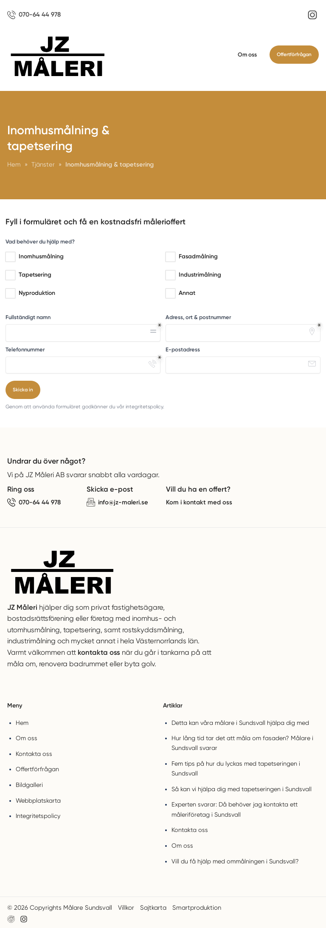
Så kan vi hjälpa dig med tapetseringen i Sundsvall (241, 789)
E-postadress (183, 349)
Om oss (247, 54)
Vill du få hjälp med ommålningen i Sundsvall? (235, 861)
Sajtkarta (153, 907)
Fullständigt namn (28, 317)
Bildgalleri (29, 784)
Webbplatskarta (38, 800)
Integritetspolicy (38, 815)
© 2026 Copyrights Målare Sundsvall (59, 907)
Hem (22, 722)
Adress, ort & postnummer (198, 317)
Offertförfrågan (294, 54)
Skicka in (23, 390)
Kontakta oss (34, 753)
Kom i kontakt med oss (199, 502)
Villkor (126, 907)
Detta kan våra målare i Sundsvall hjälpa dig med (240, 722)
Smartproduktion (196, 907)
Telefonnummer (25, 349)
